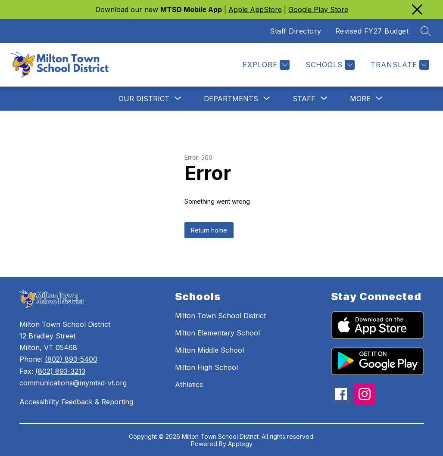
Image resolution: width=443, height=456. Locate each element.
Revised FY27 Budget (372, 31)
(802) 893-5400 (71, 359)
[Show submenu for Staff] (304, 98)
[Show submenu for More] (360, 98)
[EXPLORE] (265, 64)
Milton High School (206, 367)
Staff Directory (295, 31)
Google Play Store (318, 9)
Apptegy (240, 443)
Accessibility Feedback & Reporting (76, 401)
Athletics (189, 384)
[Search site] (426, 31)
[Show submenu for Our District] (144, 98)
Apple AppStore (255, 9)
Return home (209, 230)
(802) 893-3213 (60, 371)
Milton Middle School (209, 350)
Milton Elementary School (217, 333)
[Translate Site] (398, 64)
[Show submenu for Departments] (231, 98)
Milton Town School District (220, 315)
